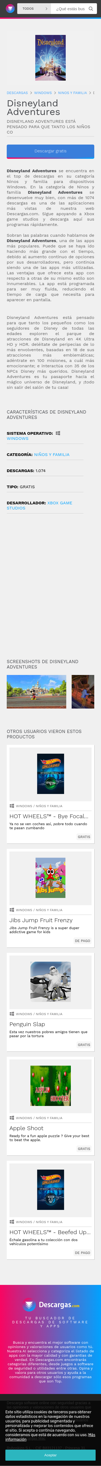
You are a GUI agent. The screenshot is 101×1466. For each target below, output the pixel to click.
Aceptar (50, 1455)
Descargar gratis (50, 150)
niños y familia (51, 454)
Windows (24, 807)
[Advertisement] (50, 588)
